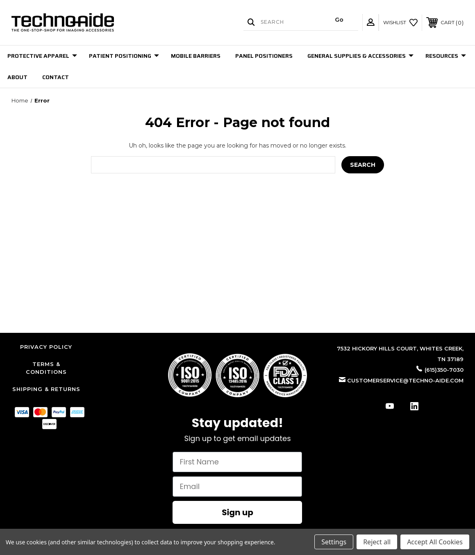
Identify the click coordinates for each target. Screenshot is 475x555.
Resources (445, 55)
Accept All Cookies (435, 541)
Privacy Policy (46, 346)
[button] (237, 375)
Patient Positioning (124, 55)
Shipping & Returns (46, 389)
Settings (333, 541)
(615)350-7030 (444, 369)
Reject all (377, 541)
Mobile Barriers (195, 55)
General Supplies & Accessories (360, 55)
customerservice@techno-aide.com (405, 380)
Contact (55, 77)
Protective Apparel (42, 55)
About (17, 77)
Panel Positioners (264, 55)
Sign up (237, 512)
